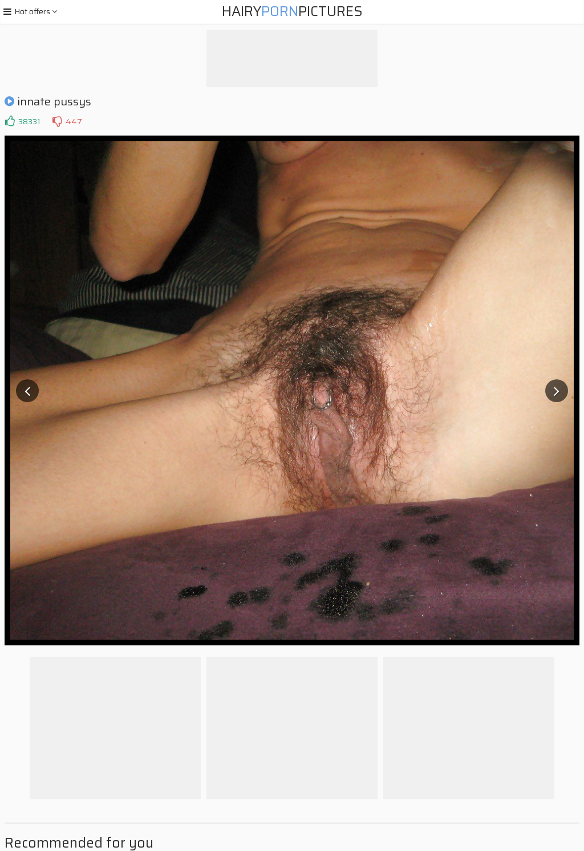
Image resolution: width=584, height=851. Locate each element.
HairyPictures (292, 11)
